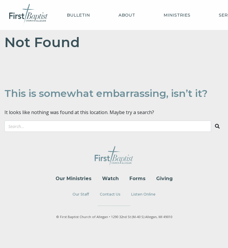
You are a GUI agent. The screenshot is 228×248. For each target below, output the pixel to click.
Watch (110, 178)
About (126, 15)
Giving (164, 178)
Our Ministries (73, 178)
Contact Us (110, 194)
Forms (137, 178)
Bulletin (78, 15)
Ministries (177, 15)
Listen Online (143, 194)
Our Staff (80, 194)
